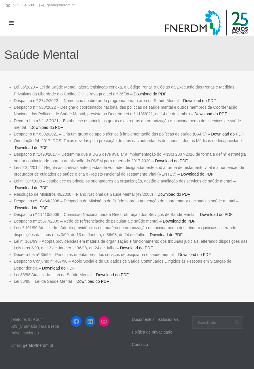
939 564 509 (23, 5)
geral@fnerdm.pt (61, 5)
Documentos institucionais (155, 319)
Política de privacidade (152, 332)
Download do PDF (150, 94)
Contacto (140, 344)
